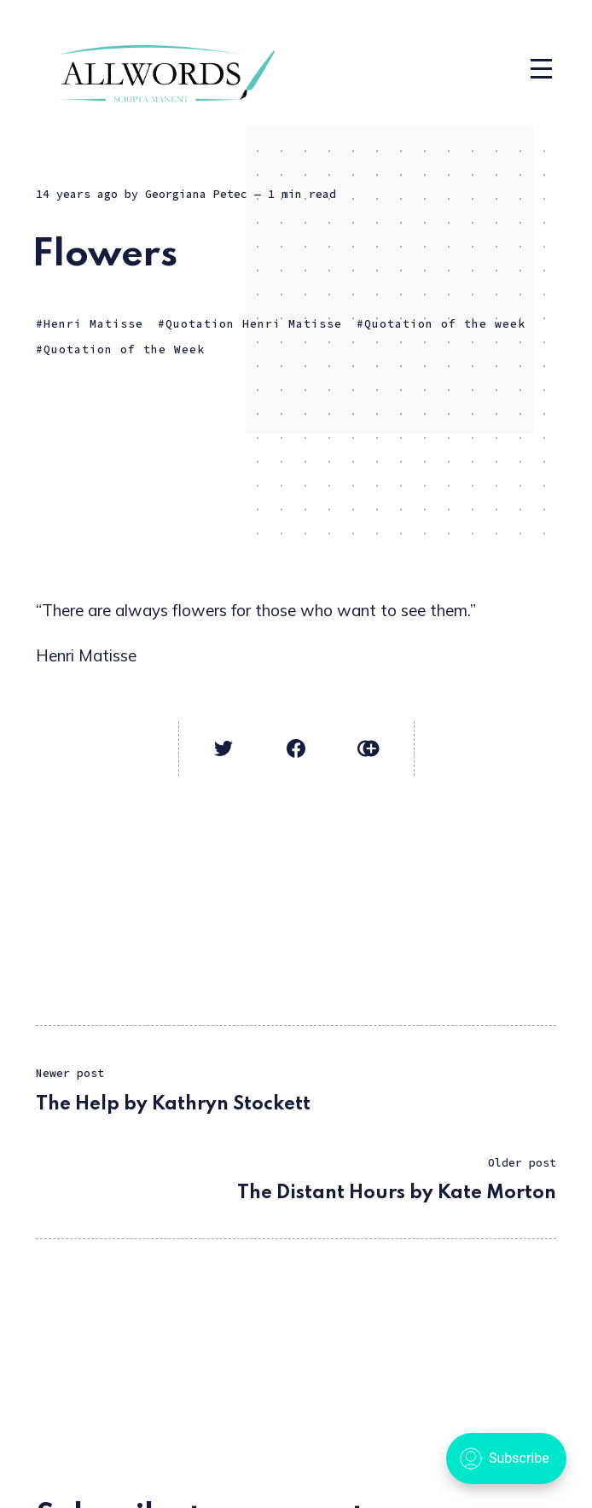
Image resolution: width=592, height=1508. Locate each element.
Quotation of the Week (124, 349)
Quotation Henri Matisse (253, 324)
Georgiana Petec (196, 194)
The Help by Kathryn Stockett (173, 1104)
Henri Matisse (93, 324)
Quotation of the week (444, 324)
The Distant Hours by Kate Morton (396, 1193)
